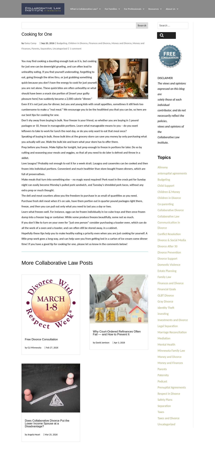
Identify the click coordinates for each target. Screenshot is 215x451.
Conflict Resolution (169, 234)
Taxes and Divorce (168, 418)
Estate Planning (167, 271)
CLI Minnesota (34, 347)
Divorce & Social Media (172, 240)
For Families (111, 8)
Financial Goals (167, 289)
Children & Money (169, 192)
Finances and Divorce (99, 43)
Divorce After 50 (167, 246)
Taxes (161, 412)
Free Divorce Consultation (41, 339)
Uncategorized (60, 48)
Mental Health (166, 344)
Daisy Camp (30, 43)
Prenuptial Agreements (172, 387)
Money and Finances (170, 363)
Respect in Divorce (169, 394)
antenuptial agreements (172, 173)
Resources (153, 8)
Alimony (163, 167)
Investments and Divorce (173, 320)
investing (163, 314)
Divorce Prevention (169, 252)
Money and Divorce (122, 43)
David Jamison (102, 342)
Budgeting (62, 43)
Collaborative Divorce (171, 210)
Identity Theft (166, 308)
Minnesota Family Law (171, 350)
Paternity (163, 375)
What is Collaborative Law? (84, 8)
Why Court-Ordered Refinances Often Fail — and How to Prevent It (117, 333)
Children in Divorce (78, 43)
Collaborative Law (168, 216)
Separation (46, 48)
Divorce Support (167, 258)
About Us (170, 8)
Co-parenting (166, 204)
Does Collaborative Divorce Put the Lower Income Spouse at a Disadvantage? (47, 423)
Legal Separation (168, 326)
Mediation (164, 338)
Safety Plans (165, 400)
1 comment (75, 48)
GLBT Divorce (166, 295)
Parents (35, 48)
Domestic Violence (169, 265)
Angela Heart (34, 434)
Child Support (166, 185)
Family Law (164, 277)
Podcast (162, 381)
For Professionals (132, 8)
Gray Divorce (165, 301)
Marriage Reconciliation (172, 332)
